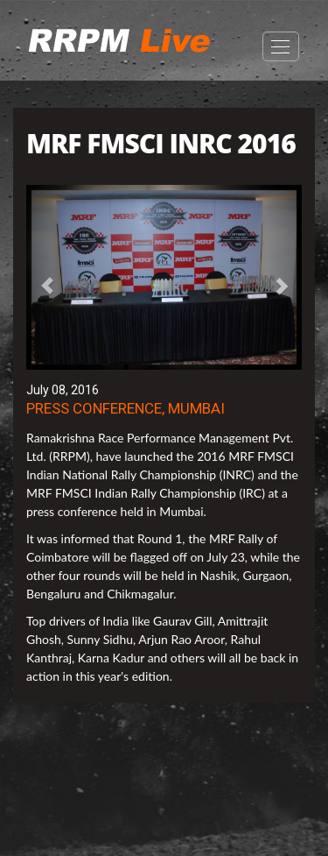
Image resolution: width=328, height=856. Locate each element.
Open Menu (280, 46)
